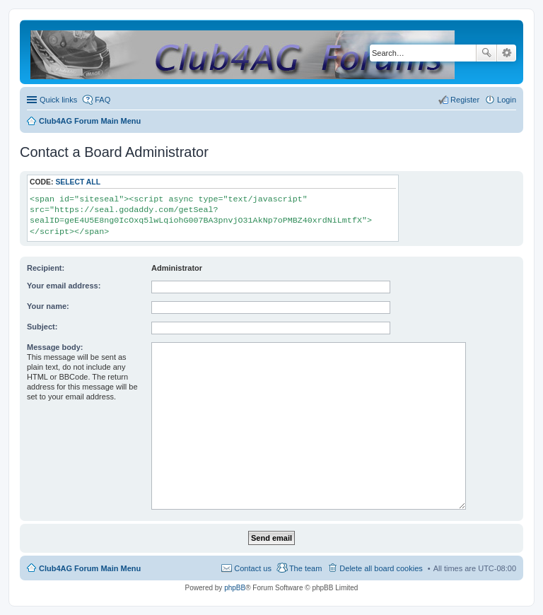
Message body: (55, 347)
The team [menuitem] (305, 568)
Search (486, 53)
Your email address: (63, 285)
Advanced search (506, 53)
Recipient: (45, 268)
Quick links (58, 99)
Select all (77, 182)
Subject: (42, 326)
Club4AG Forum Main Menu (90, 568)
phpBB (234, 588)
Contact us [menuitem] (253, 568)
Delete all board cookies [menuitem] (380, 568)
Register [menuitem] (464, 99)
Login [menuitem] (506, 99)
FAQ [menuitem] (102, 99)
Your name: (48, 306)
